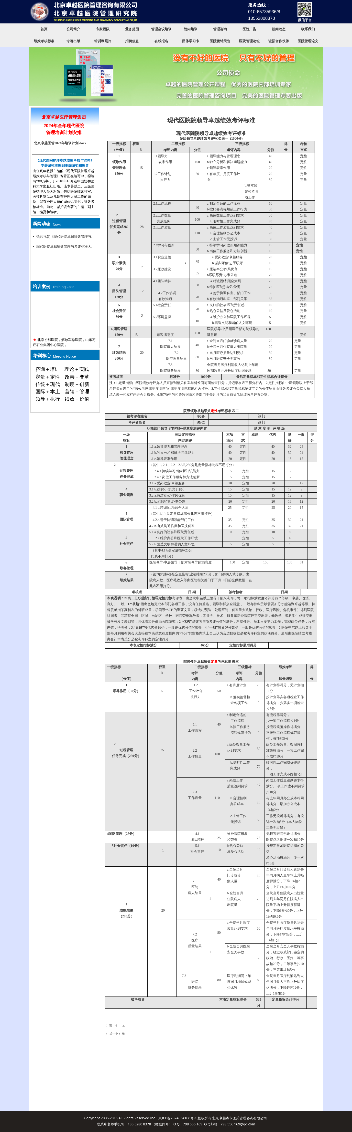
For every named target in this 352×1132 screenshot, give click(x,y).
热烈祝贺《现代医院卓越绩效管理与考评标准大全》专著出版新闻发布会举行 (66, 237)
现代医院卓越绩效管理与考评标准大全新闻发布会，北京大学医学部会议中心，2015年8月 (66, 247)
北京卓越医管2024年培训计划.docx (60, 143)
